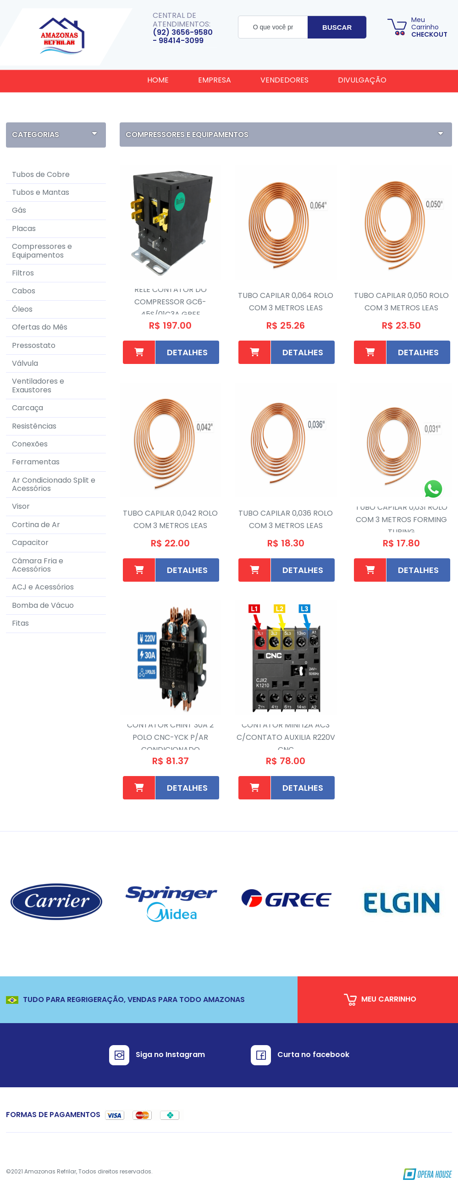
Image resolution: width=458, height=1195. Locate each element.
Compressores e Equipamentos (42, 250)
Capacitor (30, 542)
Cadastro (167, 108)
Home (158, 80)
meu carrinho (380, 1000)
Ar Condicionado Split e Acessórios (53, 484)
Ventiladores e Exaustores (38, 385)
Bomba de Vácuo (43, 605)
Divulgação (362, 80)
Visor (21, 506)
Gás (19, 210)
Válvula (25, 363)
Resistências (34, 426)
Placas (24, 228)
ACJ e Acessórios (43, 587)
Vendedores (284, 80)
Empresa (214, 80)
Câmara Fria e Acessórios (37, 565)
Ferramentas (36, 462)
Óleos (22, 309)
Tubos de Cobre (41, 174)
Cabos (23, 291)
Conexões (30, 444)
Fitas (20, 623)
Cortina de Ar (36, 524)
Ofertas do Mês (39, 327)
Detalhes (187, 352)
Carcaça (27, 407)
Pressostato (33, 345)
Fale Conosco (245, 108)
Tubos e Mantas (40, 192)
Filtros (23, 273)
